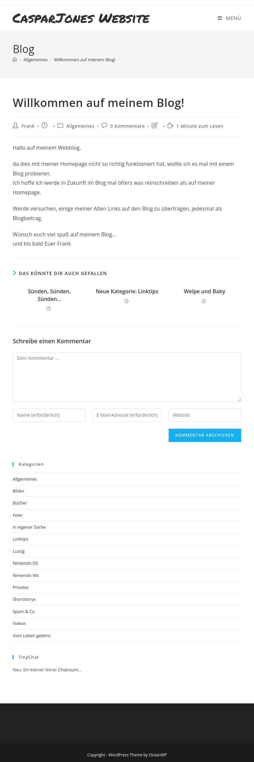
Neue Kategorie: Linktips (127, 291)
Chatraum (68, 670)
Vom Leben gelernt (32, 636)
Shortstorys (24, 599)
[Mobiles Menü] (229, 18)
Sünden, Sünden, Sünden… (49, 295)
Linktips (20, 539)
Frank (28, 126)
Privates (20, 587)
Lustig (18, 551)
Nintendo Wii (26, 575)
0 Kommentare (127, 126)
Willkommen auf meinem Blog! (84, 60)
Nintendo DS (25, 563)
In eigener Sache (29, 527)
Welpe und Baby (204, 291)
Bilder (18, 491)
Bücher (20, 503)
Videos (19, 623)
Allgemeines (80, 126)
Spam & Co (24, 611)
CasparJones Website (81, 17)
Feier (17, 515)
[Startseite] (15, 60)
